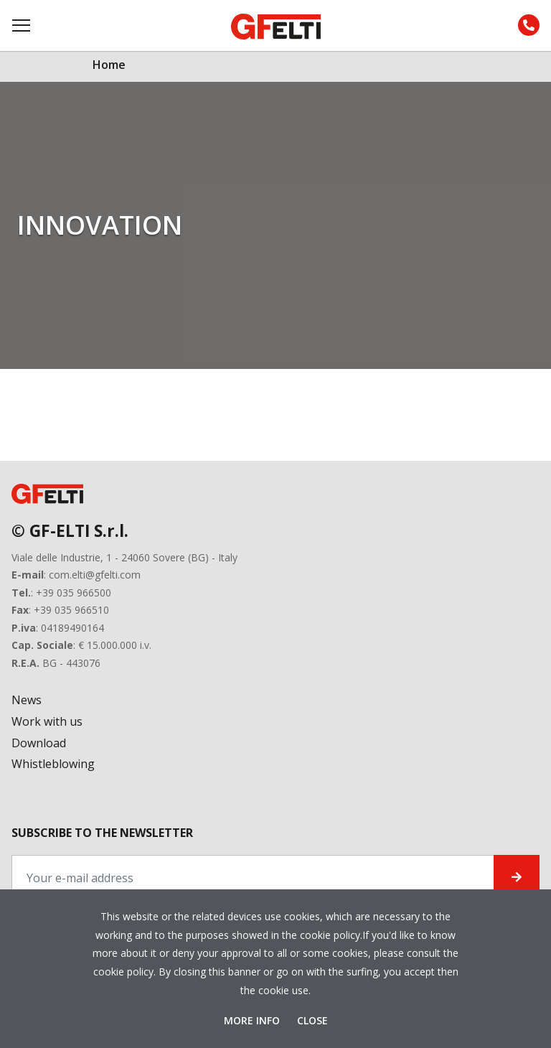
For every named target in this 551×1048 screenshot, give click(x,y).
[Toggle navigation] (22, 25)
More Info (253, 1020)
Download (38, 743)
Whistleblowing (53, 764)
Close (312, 1020)
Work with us (47, 721)
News (26, 700)
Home (109, 64)
